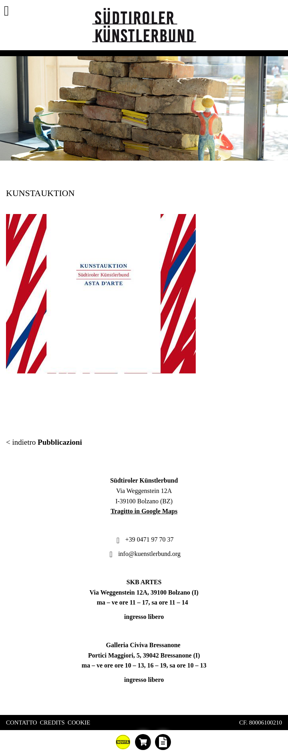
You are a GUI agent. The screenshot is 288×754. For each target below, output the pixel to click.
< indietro (44, 442)
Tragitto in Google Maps (144, 511)
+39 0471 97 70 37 (143, 539)
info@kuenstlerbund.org (144, 553)
